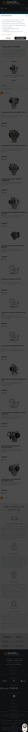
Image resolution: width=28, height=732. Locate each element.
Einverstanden (20, 38)
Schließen (8, 38)
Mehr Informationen (7, 34)
